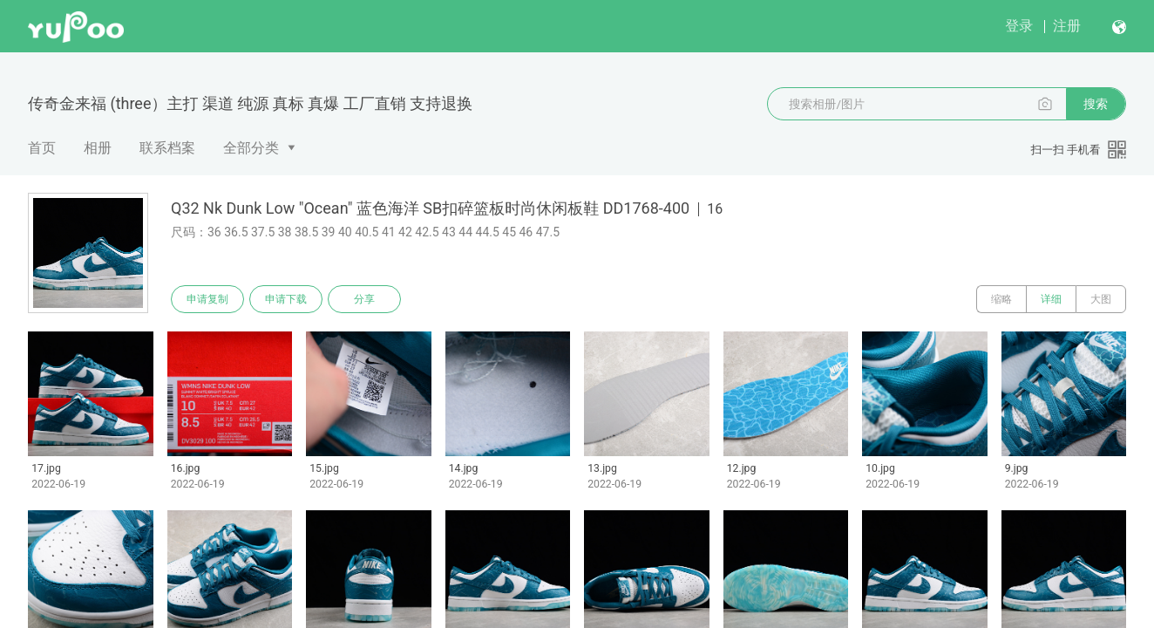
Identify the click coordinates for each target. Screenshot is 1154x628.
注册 (1067, 25)
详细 (1051, 299)
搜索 (1095, 104)
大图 (1100, 299)
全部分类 (251, 148)
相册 (98, 148)
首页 (42, 148)
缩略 (1001, 299)
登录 (1019, 25)
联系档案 (167, 148)
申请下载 (286, 299)
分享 (364, 299)
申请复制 (207, 299)
